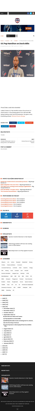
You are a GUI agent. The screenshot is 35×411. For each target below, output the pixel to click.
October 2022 (8, 312)
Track (8, 284)
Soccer (21, 281)
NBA (23, 276)
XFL (13, 290)
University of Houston (7, 287)
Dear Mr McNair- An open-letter (10, 189)
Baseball (18, 262)
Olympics (8, 279)
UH (19, 284)
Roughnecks (15, 281)
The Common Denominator (9, 191)
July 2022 (6, 331)
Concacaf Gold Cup (6, 267)
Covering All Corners (7, 204)
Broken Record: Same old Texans (12, 316)
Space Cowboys (28, 281)
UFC (12, 284)
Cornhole (15, 267)
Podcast (21, 279)
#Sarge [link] (23, 116)
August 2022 (7, 329)
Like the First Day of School (11, 322)
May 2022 (6, 335)
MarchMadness (5, 276)
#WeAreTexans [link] (16, 116)
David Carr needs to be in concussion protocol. (14, 181)
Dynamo (25, 267)
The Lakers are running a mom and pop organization (16, 186)
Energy (31, 267)
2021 (3, 346)
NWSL (3, 279)
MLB (15, 276)
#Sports (3, 262)
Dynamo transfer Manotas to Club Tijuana (20, 237)
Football (7, 40)
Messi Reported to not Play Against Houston (21, 250)
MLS (19, 276)
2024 (3, 302)
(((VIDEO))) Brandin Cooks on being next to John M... (18, 320)
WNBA (3, 290)
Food (12, 270)
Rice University (28, 279)
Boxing (30, 262)
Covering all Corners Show (8, 200)
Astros (12, 262)
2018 (3, 352)
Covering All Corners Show (8, 199)
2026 (3, 298)
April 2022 (6, 337)
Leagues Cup (15, 273)
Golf (22, 270)
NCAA (27, 276)
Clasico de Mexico (11, 265)
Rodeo (8, 281)
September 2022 (8, 314)
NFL (11, 40)
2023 (3, 304)
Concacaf (19, 265)
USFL (15, 287)
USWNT (19, 287)
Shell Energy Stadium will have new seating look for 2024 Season (20, 244)
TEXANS (15, 40)
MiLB (11, 276)
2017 (3, 354)
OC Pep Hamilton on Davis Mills (12, 318)
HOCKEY (26, 270)
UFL (16, 284)
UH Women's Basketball (27, 284)
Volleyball (25, 287)
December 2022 (8, 308)
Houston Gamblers (6, 273)
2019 (3, 350)
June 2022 (7, 333)
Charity (3, 265)
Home (2, 36)
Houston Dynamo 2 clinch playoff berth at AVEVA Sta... (17, 325)
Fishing (7, 270)
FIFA (2, 270)
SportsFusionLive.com (17, 406)
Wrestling (8, 290)
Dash (20, 267)
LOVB (27, 273)
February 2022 (8, 341)
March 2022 (7, 339)
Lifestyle (22, 273)
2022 (3, 306)
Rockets (3, 281)
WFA (30, 287)
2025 (3, 300)
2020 (3, 348)
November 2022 (8, 310)
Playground (15, 279)
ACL (8, 262)
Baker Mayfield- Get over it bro (10, 184)
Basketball (24, 262)
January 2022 (8, 343)
